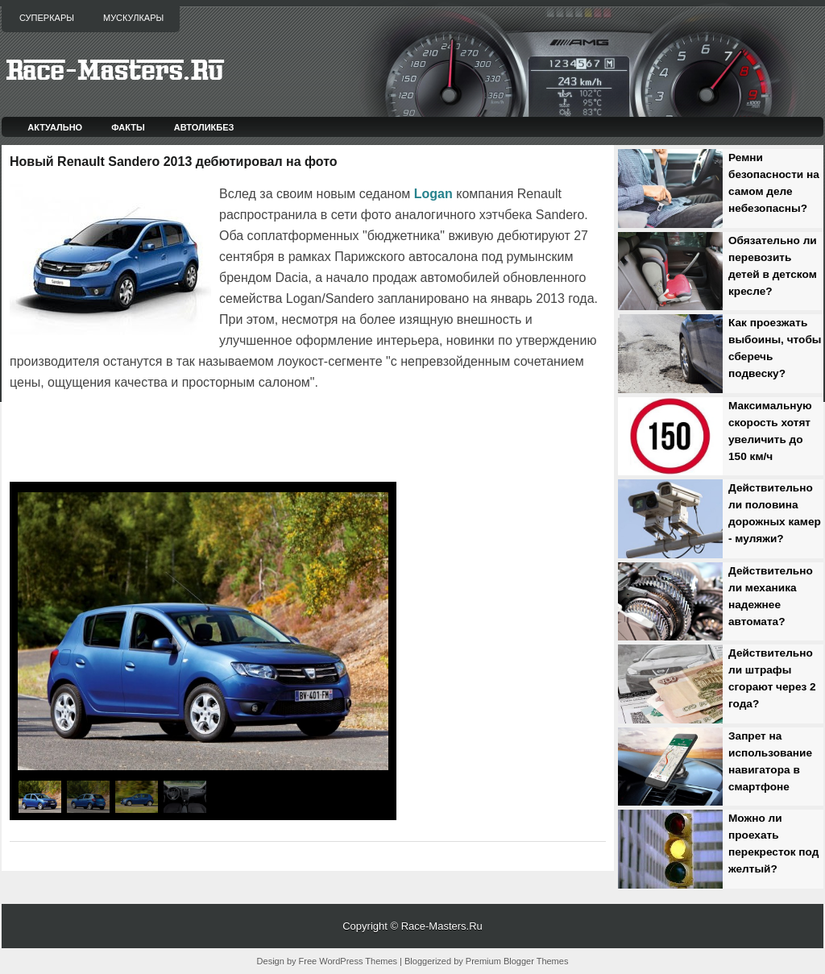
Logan (433, 194)
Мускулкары (133, 18)
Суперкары (46, 18)
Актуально (54, 127)
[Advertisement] (198, 438)
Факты (128, 127)
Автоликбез (204, 127)
